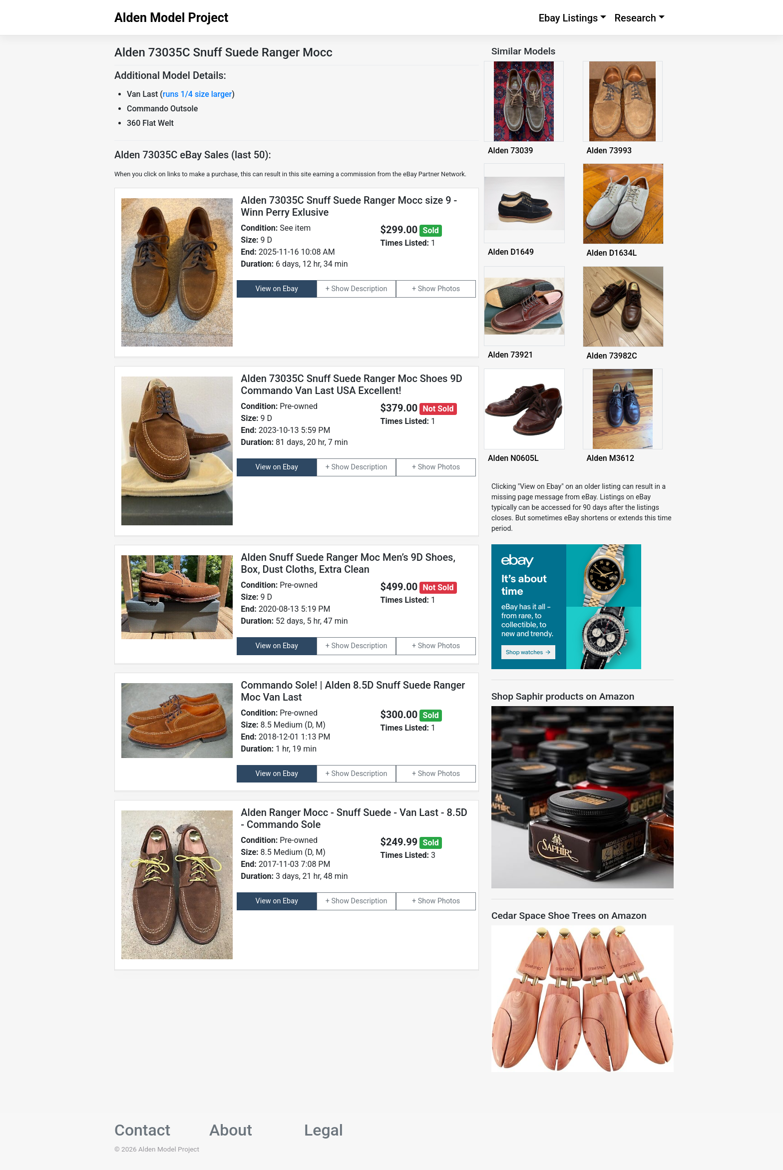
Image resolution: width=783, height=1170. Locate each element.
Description (369, 289)
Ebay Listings (568, 18)
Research (635, 18)
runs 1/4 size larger (197, 94)
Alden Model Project (171, 17)
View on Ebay (277, 289)
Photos (448, 289)
